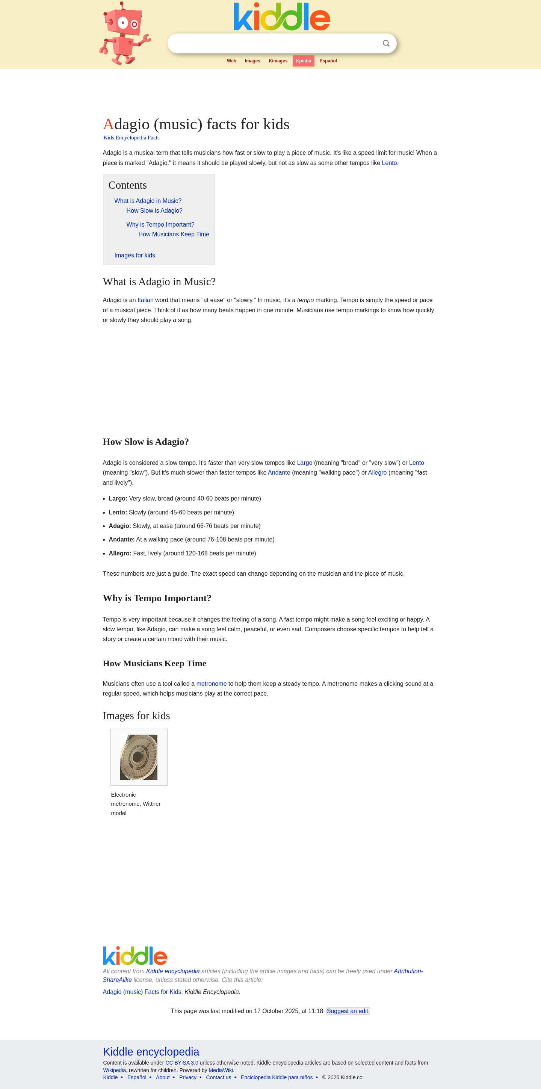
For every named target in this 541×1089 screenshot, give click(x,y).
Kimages (278, 61)
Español (328, 61)
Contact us (218, 1077)
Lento (389, 163)
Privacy (187, 1077)
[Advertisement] (270, 90)
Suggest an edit (347, 1011)
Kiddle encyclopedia (172, 971)
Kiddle (110, 1077)
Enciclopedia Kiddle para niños (277, 1077)
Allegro (377, 472)
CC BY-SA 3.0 (181, 1063)
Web (231, 61)
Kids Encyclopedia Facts (132, 138)
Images (252, 61)
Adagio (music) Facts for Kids (142, 992)
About (163, 1077)
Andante (279, 472)
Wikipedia (114, 1070)
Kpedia (303, 61)
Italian (146, 300)
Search (386, 43)
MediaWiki (221, 1070)
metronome (211, 684)
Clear (370, 43)
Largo (305, 463)
